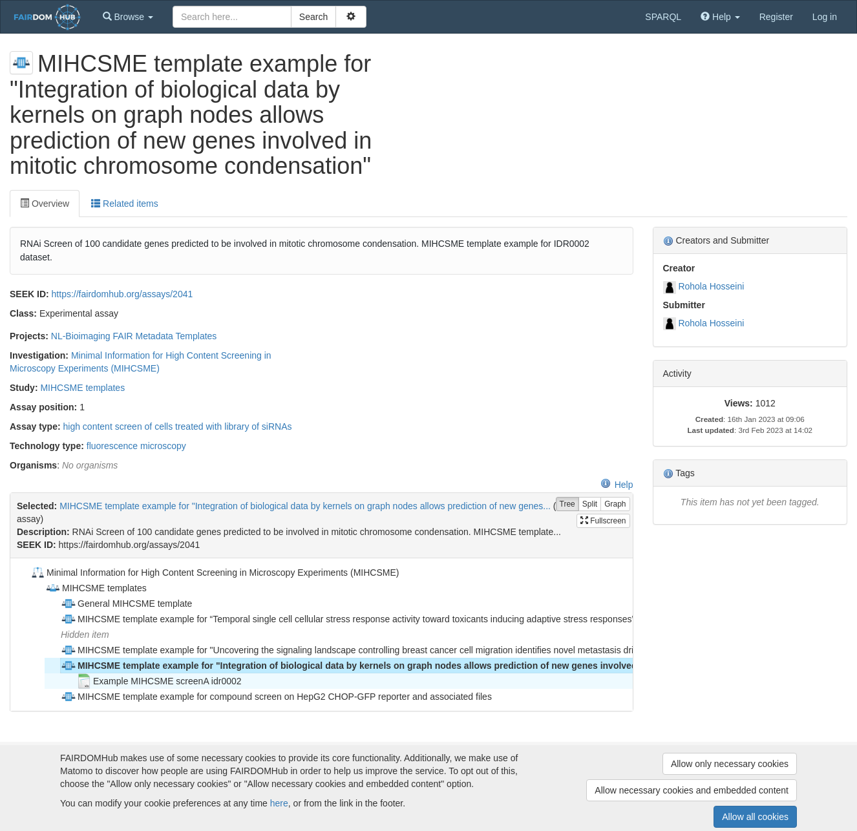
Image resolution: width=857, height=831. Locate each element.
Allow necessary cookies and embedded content (691, 790)
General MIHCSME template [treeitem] (126, 603)
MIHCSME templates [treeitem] (96, 588)
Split (589, 504)
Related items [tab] (124, 203)
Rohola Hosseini (711, 286)
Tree (567, 504)
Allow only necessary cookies (729, 764)
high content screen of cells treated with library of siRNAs (177, 426)
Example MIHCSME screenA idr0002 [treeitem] (159, 681)
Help (616, 484)
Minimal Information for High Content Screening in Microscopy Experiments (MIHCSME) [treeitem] (214, 572)
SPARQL (663, 17)
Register (776, 17)
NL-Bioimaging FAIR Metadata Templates (134, 336)
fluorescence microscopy (136, 446)
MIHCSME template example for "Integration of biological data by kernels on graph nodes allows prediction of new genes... (305, 506)
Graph (615, 504)
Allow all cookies (755, 817)
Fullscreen (603, 520)
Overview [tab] (44, 203)
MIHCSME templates (82, 388)
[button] (128, 17)
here (279, 803)
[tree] (321, 634)
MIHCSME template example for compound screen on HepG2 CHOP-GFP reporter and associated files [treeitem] (276, 696)
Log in (824, 17)
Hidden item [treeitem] (85, 634)
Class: (23, 313)
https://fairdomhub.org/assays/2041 (122, 294)
